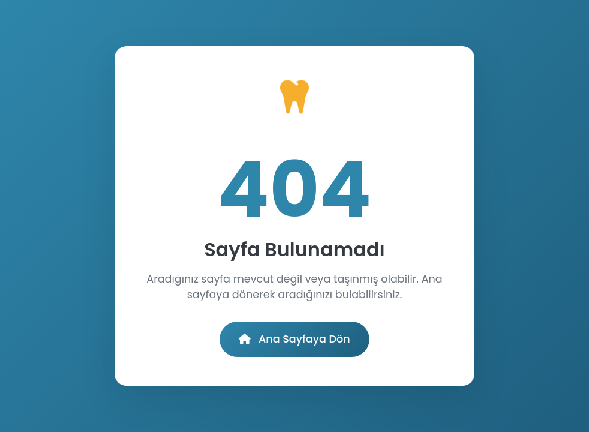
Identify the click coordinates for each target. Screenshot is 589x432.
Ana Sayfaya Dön (294, 339)
